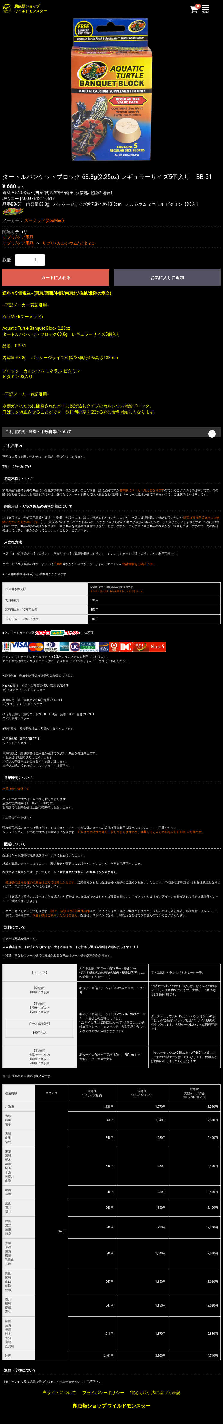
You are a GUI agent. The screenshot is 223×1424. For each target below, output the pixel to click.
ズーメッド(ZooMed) (44, 220)
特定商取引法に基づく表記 (155, 1392)
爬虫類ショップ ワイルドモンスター (112, 1406)
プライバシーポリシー (103, 1392)
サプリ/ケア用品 (18, 237)
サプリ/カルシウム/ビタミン (69, 243)
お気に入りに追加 (167, 277)
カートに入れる (56, 277)
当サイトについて (59, 1392)
